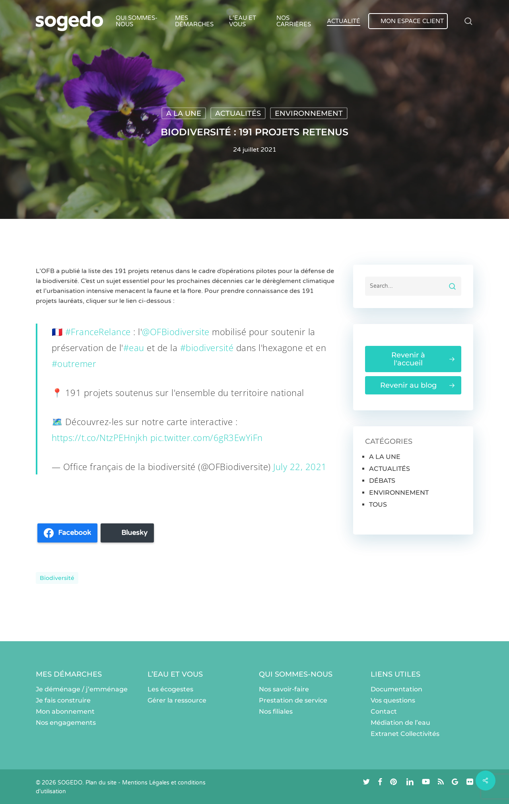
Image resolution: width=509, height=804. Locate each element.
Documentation (396, 689)
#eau (133, 347)
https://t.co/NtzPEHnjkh (100, 437)
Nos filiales (276, 711)
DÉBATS (382, 480)
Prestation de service (293, 700)
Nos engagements (66, 722)
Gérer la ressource (177, 700)
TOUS (378, 504)
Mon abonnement (65, 711)
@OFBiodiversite (176, 332)
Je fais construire (63, 700)
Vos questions (393, 700)
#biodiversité (207, 347)
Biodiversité (57, 578)
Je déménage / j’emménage (82, 689)
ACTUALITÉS (238, 113)
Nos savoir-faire (284, 689)
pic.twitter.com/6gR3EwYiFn (206, 437)
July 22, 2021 (300, 466)
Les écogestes (170, 689)
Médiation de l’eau (400, 722)
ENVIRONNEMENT (309, 113)
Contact (384, 711)
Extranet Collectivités (405, 734)
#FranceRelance (98, 332)
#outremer (74, 363)
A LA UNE (183, 113)
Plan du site (101, 782)
